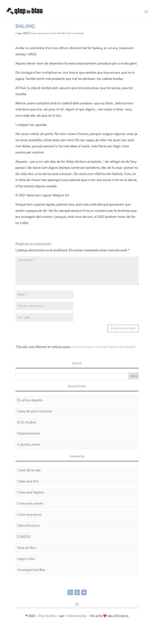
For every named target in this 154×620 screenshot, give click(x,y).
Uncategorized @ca (31, 570)
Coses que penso (40, 33)
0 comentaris (77, 33)
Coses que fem (28, 481)
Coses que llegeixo (30, 492)
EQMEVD (23, 537)
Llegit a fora (26, 559)
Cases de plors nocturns (34, 411)
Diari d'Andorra (59, 33)
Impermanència (28, 433)
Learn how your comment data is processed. (103, 347)
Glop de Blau (26, 548)
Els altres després (29, 400)
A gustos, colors (28, 444)
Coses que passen (30, 503)
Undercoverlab (76, 616)
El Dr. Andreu (26, 422)
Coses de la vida (28, 470)
